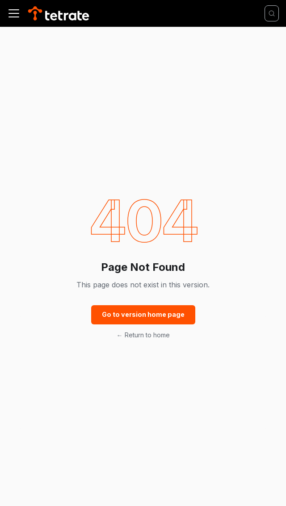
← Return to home (143, 335)
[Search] (272, 13)
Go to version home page (143, 314)
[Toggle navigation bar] (14, 13)
